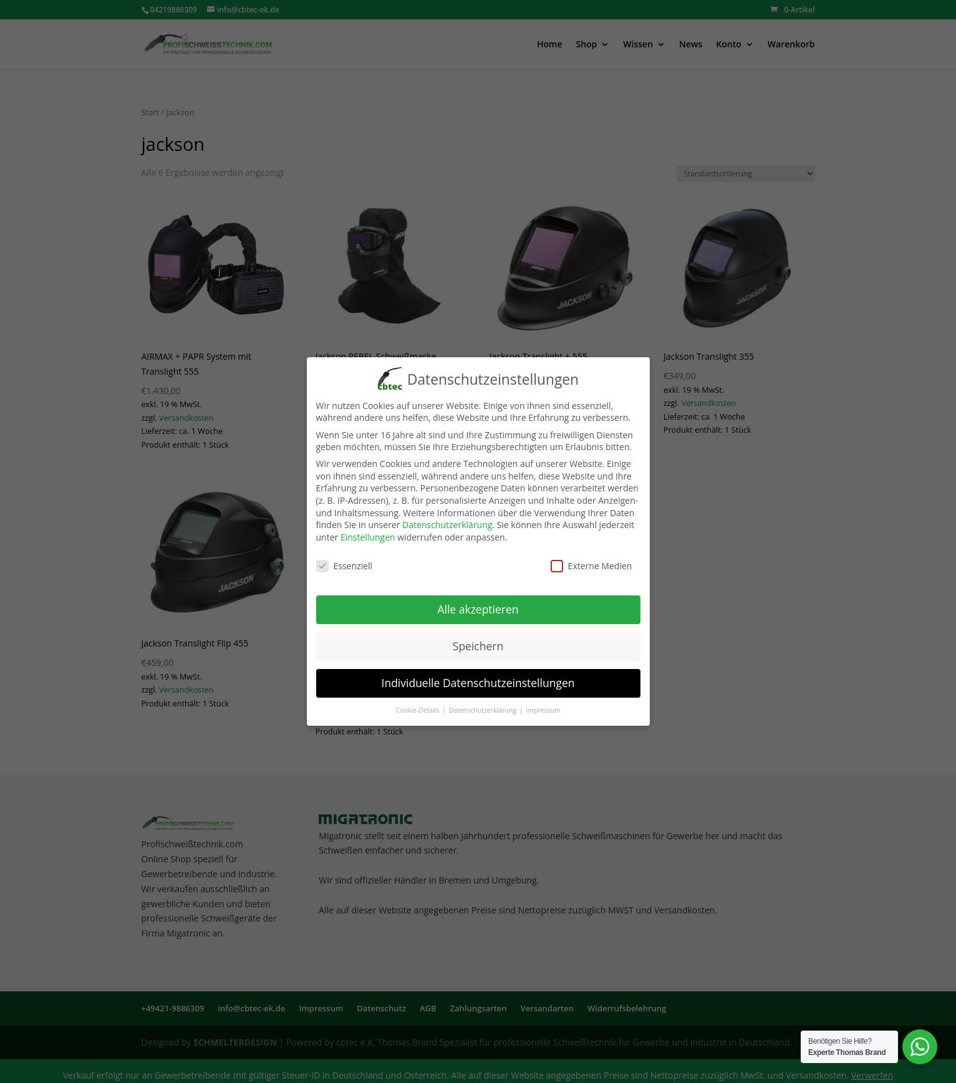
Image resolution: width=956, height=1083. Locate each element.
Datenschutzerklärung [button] (483, 707)
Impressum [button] (543, 707)
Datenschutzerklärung (447, 522)
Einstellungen (367, 534)
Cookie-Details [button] (418, 707)
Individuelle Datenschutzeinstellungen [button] (478, 680)
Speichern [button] (478, 643)
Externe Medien (591, 563)
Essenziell (344, 563)
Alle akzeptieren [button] (477, 606)
